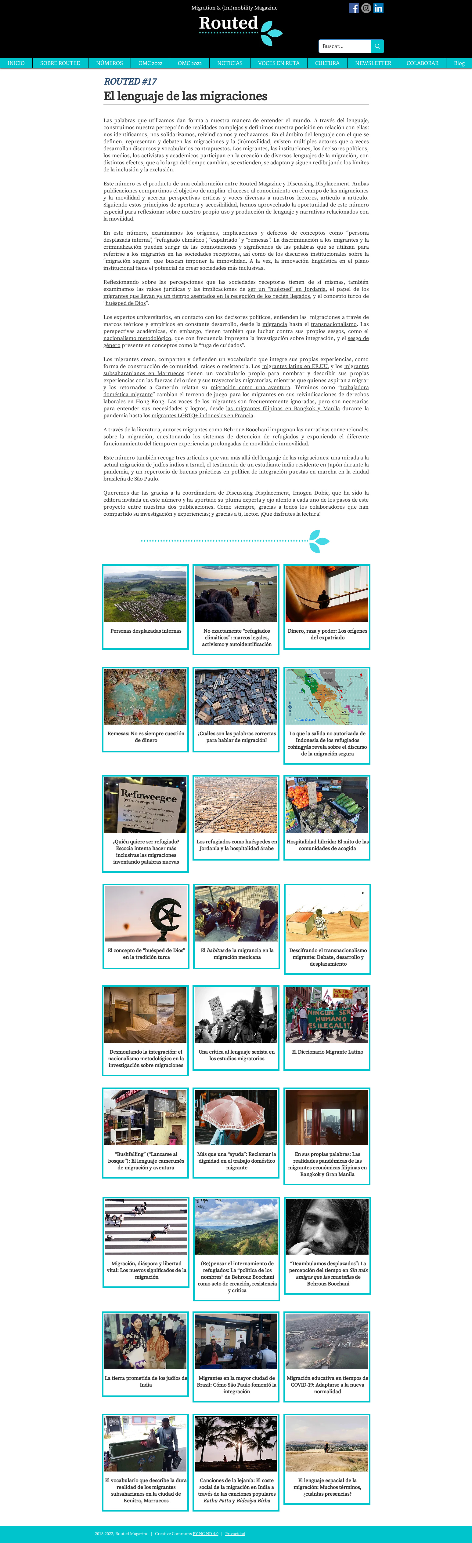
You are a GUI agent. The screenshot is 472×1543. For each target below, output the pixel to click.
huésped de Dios (126, 303)
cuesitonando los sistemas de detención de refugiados (227, 436)
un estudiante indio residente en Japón (294, 464)
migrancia (274, 324)
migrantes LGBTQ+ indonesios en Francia (202, 415)
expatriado (224, 239)
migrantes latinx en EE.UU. (295, 366)
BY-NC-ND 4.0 (205, 1534)
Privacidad (235, 1534)
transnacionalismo (334, 324)
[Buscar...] (340, 46)
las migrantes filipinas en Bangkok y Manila (283, 408)
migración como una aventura (250, 387)
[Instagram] (366, 8)
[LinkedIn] (378, 8)
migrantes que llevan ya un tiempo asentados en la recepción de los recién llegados (206, 296)
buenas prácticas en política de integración (233, 471)
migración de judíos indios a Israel (162, 464)
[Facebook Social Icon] (354, 8)
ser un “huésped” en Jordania (287, 289)
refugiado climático (180, 239)
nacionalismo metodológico (137, 338)
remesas (258, 239)
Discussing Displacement (318, 183)
